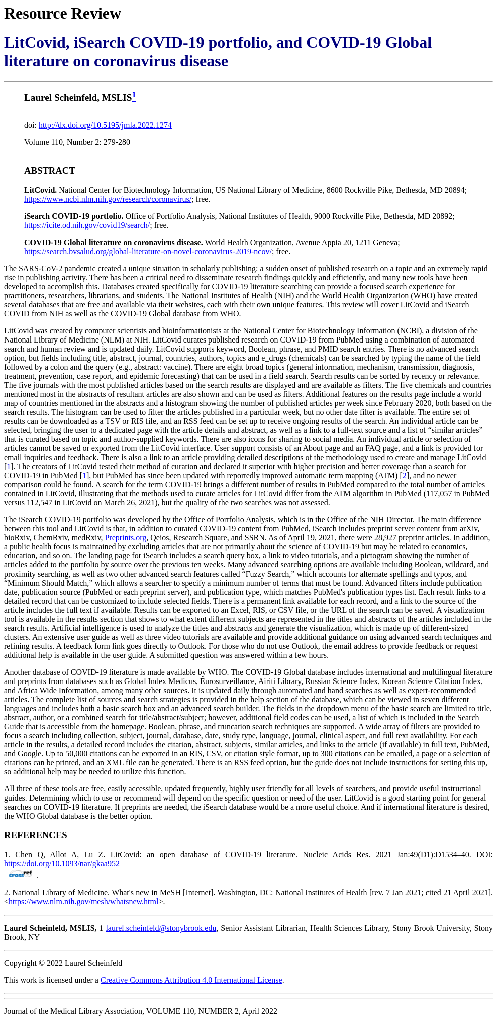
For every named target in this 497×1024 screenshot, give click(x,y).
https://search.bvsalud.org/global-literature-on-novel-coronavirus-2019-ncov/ (148, 251)
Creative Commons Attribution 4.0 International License (191, 980)
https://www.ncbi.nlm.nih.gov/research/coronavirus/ (107, 199)
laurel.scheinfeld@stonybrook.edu (161, 928)
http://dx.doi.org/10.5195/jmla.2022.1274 (105, 125)
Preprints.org (125, 537)
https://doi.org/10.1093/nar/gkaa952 (62, 863)
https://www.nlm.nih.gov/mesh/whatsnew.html (83, 901)
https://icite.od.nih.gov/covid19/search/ (87, 225)
